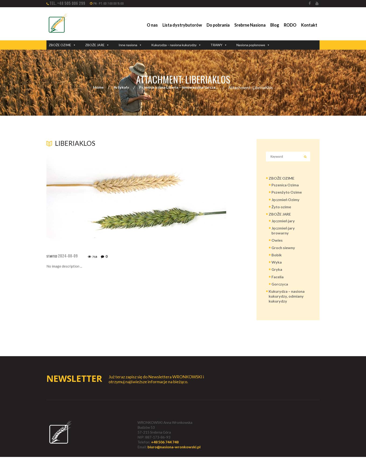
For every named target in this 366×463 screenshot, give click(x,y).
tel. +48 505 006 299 (67, 3)
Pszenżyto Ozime (286, 194)
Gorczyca (279, 289)
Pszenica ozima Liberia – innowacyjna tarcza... (178, 87)
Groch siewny (283, 251)
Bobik (276, 259)
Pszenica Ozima (285, 187)
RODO (290, 25)
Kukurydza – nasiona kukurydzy (176, 45)
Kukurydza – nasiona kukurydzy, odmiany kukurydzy (287, 301)
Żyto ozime (281, 209)
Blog (274, 25)
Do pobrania (218, 25)
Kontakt (309, 25)
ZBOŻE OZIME (62, 45)
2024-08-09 (68, 256)
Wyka (276, 266)
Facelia (277, 281)
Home (98, 87)
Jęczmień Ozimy (285, 201)
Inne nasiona (130, 45)
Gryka (276, 274)
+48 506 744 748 (165, 448)
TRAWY (219, 45)
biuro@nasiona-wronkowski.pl (174, 453)
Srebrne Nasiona (250, 25)
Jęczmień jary (283, 223)
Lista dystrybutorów (182, 25)
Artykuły (121, 87)
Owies (277, 244)
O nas (152, 25)
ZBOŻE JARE (97, 45)
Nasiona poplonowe (253, 45)
